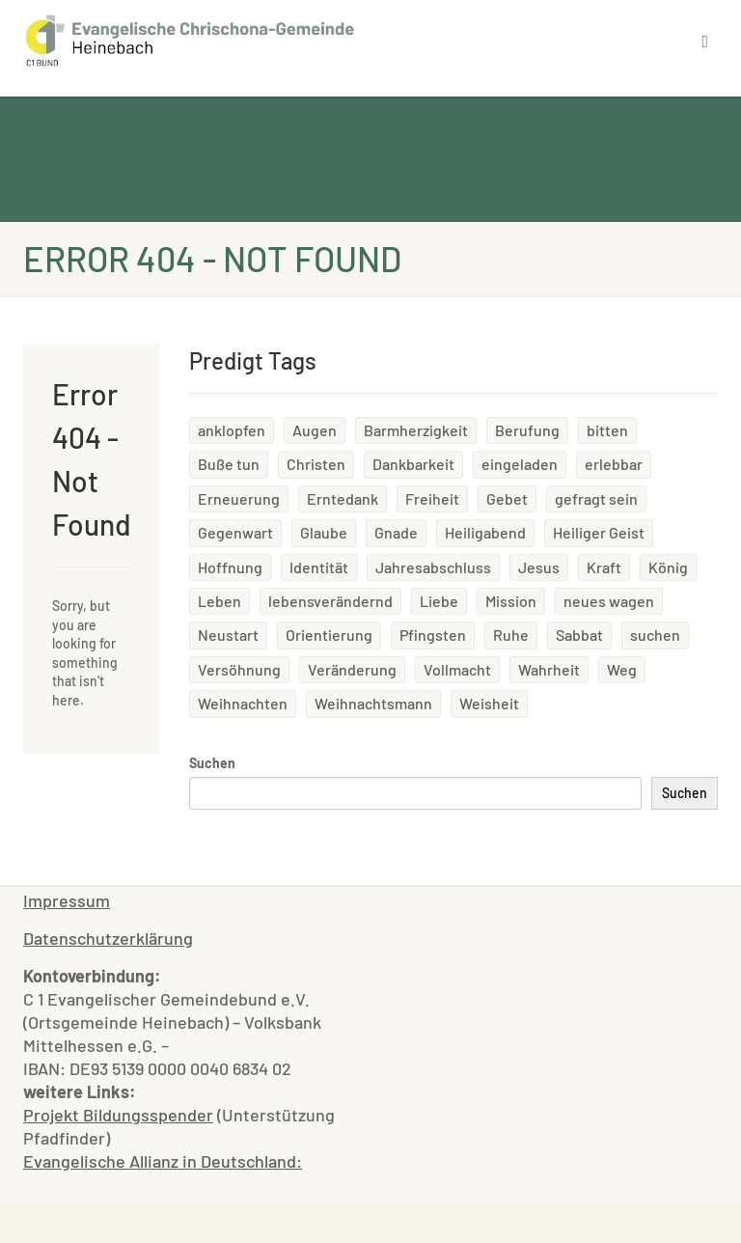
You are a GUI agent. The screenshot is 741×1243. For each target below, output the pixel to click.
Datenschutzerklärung (108, 938)
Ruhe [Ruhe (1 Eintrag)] (511, 634)
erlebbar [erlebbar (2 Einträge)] (614, 464)
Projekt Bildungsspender (118, 1114)
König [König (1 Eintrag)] (668, 567)
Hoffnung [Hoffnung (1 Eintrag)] (230, 567)
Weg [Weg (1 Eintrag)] (622, 669)
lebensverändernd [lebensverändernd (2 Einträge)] (330, 601)
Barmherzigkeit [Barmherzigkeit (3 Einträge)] (416, 430)
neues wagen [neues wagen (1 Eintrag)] (608, 601)
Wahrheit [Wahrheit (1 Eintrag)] (549, 669)
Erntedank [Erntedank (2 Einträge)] (342, 498)
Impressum (66, 900)
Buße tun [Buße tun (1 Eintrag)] (229, 464)
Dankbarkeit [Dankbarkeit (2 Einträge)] (413, 464)
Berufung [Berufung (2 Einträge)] (527, 430)
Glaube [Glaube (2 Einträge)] (323, 532)
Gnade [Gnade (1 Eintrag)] (396, 532)
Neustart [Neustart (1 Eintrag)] (228, 634)
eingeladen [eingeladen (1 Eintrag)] (519, 464)
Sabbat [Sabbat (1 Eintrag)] (579, 634)
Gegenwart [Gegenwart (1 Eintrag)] (235, 532)
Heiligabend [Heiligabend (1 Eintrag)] (485, 532)
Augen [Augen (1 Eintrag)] (314, 430)
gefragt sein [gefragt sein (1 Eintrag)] (596, 498)
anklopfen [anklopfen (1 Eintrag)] (231, 430)
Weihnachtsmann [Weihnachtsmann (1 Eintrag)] (373, 703)
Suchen (212, 763)
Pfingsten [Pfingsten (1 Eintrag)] (432, 634)
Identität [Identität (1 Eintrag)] (318, 567)
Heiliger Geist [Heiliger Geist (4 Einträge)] (599, 532)
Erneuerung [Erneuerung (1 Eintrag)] (239, 498)
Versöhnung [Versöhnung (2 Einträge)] (239, 669)
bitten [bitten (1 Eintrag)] (607, 430)
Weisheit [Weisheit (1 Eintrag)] (489, 703)
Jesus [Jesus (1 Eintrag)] (539, 567)
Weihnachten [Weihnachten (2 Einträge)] (243, 703)
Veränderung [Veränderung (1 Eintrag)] (352, 669)
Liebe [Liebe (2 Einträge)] (439, 601)
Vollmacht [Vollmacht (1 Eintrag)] (457, 669)
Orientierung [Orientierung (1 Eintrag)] (329, 634)
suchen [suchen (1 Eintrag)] (655, 634)
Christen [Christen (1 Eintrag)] (316, 464)
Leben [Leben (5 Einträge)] (219, 601)
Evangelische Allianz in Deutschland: (162, 1161)
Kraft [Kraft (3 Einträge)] (604, 567)
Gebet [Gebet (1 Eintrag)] (507, 498)
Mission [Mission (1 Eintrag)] (510, 601)
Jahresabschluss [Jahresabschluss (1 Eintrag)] (433, 567)
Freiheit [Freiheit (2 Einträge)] (432, 498)
